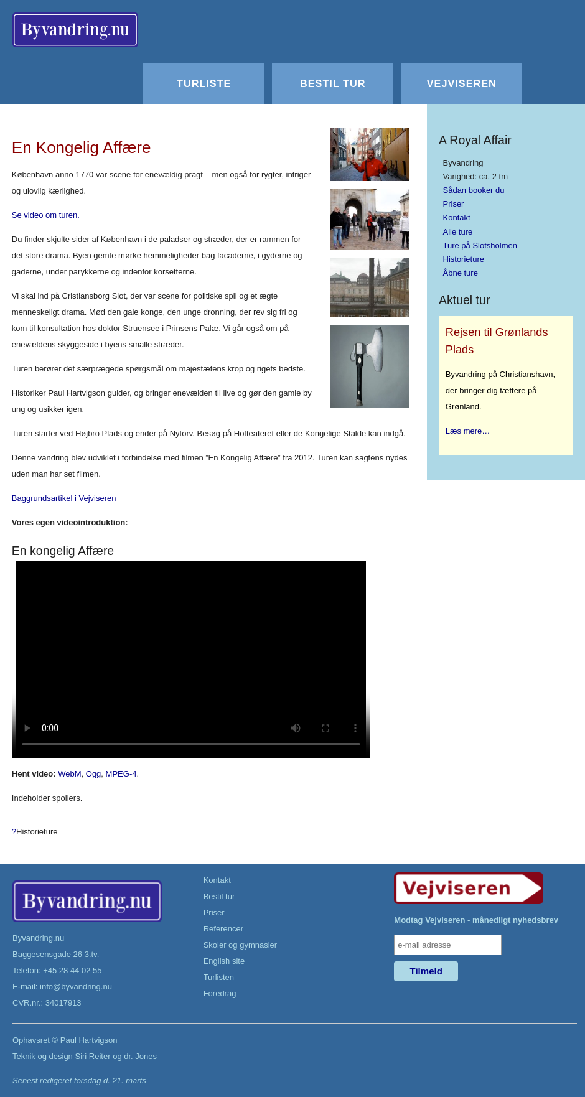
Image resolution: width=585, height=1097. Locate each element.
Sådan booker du (474, 190)
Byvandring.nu (38, 938)
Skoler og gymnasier (241, 945)
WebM (69, 773)
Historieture (463, 259)
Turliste (204, 83)
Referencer (223, 928)
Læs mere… (468, 431)
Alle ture (458, 231)
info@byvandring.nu (76, 986)
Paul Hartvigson (89, 1040)
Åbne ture (460, 273)
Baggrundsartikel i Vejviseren (64, 498)
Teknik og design (42, 1056)
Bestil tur (332, 83)
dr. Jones (140, 1056)
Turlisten (219, 977)
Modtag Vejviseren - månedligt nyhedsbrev (476, 920)
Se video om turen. (46, 215)
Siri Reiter (92, 1056)
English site (224, 961)
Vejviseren (462, 83)
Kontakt (456, 217)
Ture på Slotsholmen (480, 245)
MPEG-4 (121, 773)
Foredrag (220, 993)
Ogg (93, 773)
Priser (453, 203)
